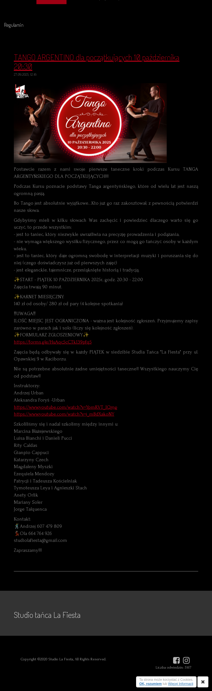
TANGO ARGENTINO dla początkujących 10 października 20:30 (96, 61)
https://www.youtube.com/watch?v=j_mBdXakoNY (64, 414)
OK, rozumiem (150, 684)
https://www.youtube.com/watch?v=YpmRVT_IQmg (65, 407)
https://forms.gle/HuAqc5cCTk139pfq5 (53, 342)
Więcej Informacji (180, 684)
